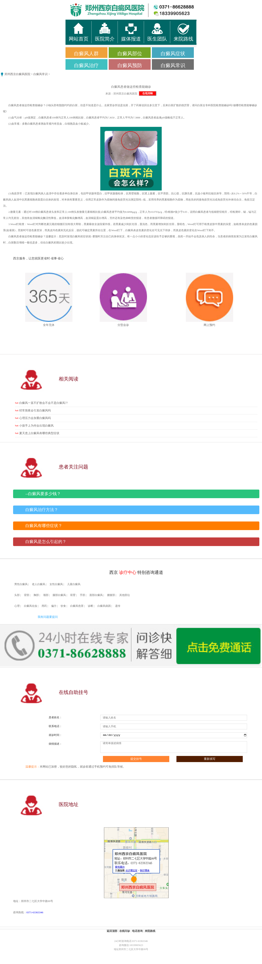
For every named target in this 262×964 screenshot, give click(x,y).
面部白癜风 (96, 595)
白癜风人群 (86, 53)
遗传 (117, 606)
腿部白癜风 (59, 595)
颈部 (46, 595)
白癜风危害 (77, 606)
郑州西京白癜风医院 (17, 74)
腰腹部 (111, 595)
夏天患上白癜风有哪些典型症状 (39, 433)
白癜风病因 (104, 606)
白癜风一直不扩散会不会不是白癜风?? (43, 402)
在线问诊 (124, 930)
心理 (17, 606)
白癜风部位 (129, 53)
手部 (82, 595)
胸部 (36, 595)
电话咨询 (137, 930)
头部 (17, 595)
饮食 (63, 606)
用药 (44, 606)
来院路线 (150, 930)
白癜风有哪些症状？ (43, 526)
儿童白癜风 (73, 584)
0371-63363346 (34, 912)
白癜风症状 (173, 53)
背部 (26, 595)
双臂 (73, 595)
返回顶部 (112, 930)
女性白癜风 (56, 584)
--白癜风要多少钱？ (43, 494)
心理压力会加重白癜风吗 (35, 418)
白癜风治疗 (86, 65)
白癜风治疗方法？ (41, 510)
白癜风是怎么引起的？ (45, 541)
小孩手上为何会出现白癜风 (36, 425)
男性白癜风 (21, 584)
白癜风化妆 (30, 606)
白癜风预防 (129, 65)
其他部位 (124, 595)
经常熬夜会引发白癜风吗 (35, 410)
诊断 (90, 606)
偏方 (53, 606)
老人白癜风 (38, 584)
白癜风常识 (173, 65)
